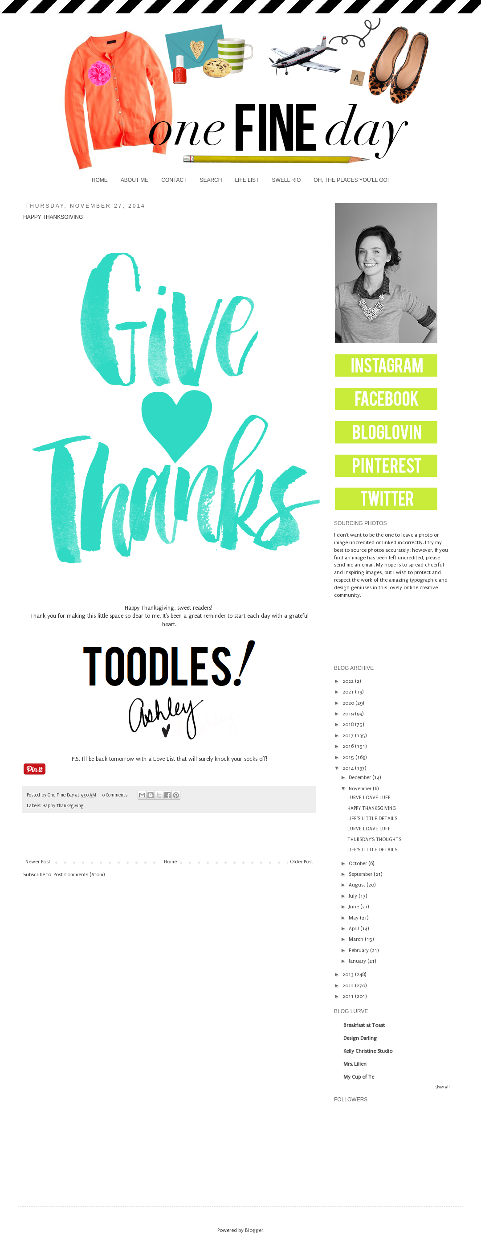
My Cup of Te (358, 1077)
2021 (348, 692)
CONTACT (174, 180)
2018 (348, 724)
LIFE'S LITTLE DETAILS (372, 818)
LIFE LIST (247, 180)
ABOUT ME (134, 180)
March (357, 939)
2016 (348, 746)
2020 (348, 703)
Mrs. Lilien (355, 1064)
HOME (100, 180)
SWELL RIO (286, 180)
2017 (348, 736)
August (358, 885)
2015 (348, 757)
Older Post (301, 862)
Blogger (254, 1230)
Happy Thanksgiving (62, 806)
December (360, 777)
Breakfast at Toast (364, 1025)
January (358, 961)
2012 (348, 986)
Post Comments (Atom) (79, 875)
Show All (443, 1087)
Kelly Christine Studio (367, 1051)
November (361, 789)
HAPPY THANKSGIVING (371, 808)
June (354, 907)
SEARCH (211, 180)
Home (170, 862)
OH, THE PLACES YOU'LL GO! (351, 180)
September (361, 874)
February (359, 950)
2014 (348, 768)
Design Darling (360, 1038)
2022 (348, 681)
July (354, 896)
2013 (348, 974)
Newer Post (37, 862)
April (354, 929)
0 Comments (114, 795)
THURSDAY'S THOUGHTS (374, 839)
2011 (348, 996)
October (358, 863)
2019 (348, 714)
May (354, 918)
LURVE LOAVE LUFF (369, 797)
